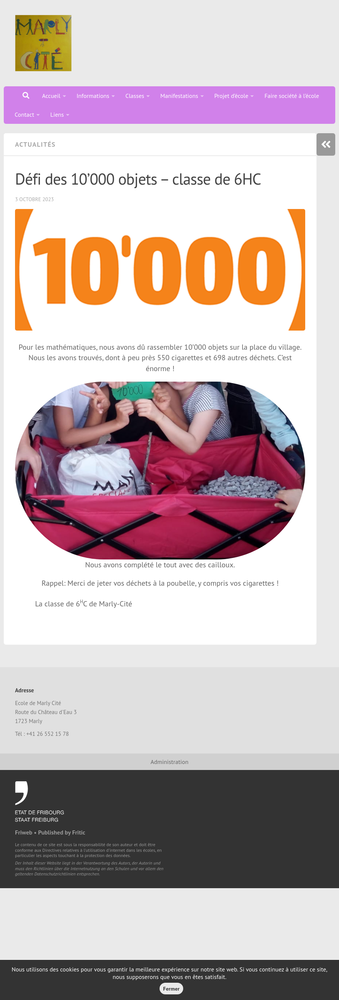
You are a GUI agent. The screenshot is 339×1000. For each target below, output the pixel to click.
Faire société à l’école (291, 95)
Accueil (51, 95)
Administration (169, 761)
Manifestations (179, 95)
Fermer (171, 988)
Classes (134, 95)
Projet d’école (231, 95)
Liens (57, 114)
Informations (93, 95)
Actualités (35, 144)
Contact (24, 114)
